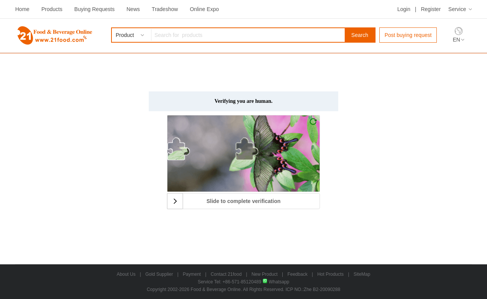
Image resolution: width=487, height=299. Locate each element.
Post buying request (408, 35)
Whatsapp (276, 282)
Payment (192, 274)
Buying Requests (94, 9)
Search (359, 35)
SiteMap (361, 274)
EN (456, 40)
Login (403, 9)
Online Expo (204, 9)
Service (457, 9)
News (133, 9)
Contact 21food (226, 274)
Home (22, 9)
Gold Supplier (159, 274)
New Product (264, 274)
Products (51, 9)
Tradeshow (165, 9)
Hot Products (330, 274)
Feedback (297, 274)
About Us (126, 274)
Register (431, 9)
